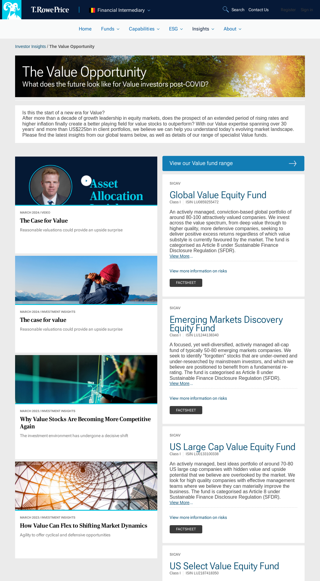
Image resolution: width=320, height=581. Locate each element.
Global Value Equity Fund (218, 195)
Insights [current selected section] (200, 29)
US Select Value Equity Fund (224, 566)
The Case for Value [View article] (44, 220)
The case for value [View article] (43, 320)
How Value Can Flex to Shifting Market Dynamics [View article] (83, 525)
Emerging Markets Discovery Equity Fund (226, 324)
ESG (173, 29)
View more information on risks (198, 270)
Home (85, 29)
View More (180, 256)
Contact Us (258, 9)
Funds (107, 29)
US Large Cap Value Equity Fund (233, 446)
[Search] (234, 10)
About (230, 29)
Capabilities (141, 29)
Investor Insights (31, 46)
